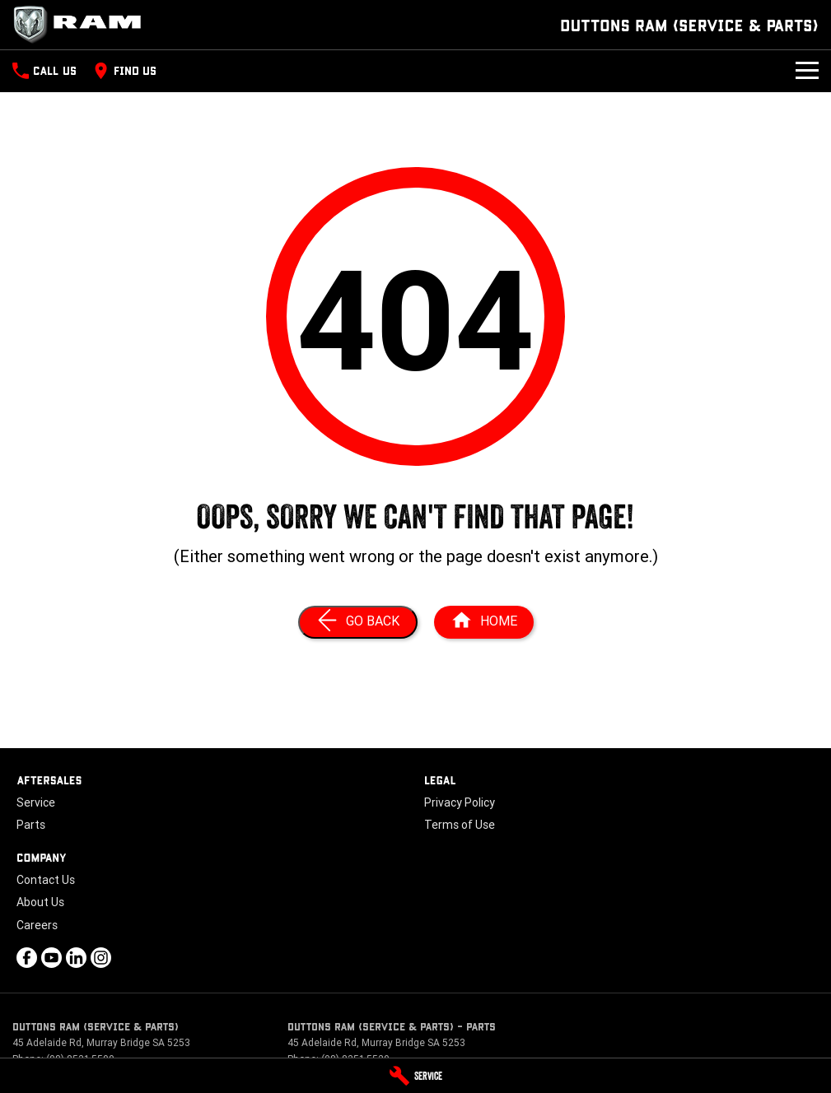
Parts (30, 824)
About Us (40, 902)
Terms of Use (459, 824)
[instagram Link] (101, 957)
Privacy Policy (459, 802)
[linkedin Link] (76, 957)
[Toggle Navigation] (807, 70)
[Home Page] (82, 24)
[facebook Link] (26, 957)
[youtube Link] (51, 957)
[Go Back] (358, 622)
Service (35, 802)
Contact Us (45, 879)
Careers (37, 925)
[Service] (415, 1075)
